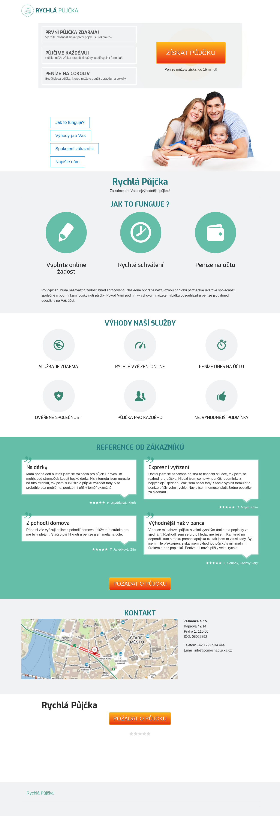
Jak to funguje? (70, 122)
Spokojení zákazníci (74, 148)
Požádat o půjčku (140, 584)
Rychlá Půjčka (40, 793)
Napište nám (67, 161)
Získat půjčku (191, 52)
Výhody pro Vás (70, 135)
